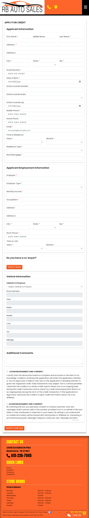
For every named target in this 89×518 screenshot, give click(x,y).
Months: (49, 138)
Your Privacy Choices (43, 512)
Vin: (8, 331)
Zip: (60, 61)
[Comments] (44, 360)
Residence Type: (13, 146)
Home (8, 468)
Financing (10, 472)
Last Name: (64, 36)
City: (8, 61)
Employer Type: (13, 183)
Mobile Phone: (12, 110)
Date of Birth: (12, 78)
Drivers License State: (16, 94)
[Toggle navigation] (85, 7)
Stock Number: (13, 291)
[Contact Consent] (7, 404)
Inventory (9, 470)
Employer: (11, 175)
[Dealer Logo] (22, 7)
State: (35, 61)
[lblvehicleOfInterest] (44, 286)
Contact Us (10, 474)
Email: (9, 126)
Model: (9, 315)
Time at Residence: (15, 134)
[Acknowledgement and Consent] (7, 371)
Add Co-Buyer (14, 267)
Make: (9, 307)
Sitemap (31, 512)
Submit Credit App (14, 428)
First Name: (11, 36)
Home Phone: (12, 118)
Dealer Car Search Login (10, 512)
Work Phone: (12, 233)
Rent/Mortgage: (13, 154)
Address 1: (10, 44)
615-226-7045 (21, 455)
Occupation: (12, 199)
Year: (8, 299)
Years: (9, 138)
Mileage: (10, 339)
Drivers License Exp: (15, 102)
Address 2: (11, 52)
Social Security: (13, 70)
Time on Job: (12, 241)
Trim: (8, 323)
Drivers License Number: (17, 86)
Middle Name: (39, 36)
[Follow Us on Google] (84, 513)
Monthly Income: (14, 191)
